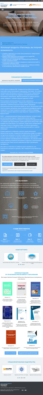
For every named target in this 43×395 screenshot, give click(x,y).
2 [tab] (20, 264)
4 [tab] (23, 264)
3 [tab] (22, 264)
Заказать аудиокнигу (8, 42)
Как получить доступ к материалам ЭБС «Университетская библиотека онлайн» (28, 353)
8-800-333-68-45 (21, 0)
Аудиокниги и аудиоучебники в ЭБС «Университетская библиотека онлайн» (17, 170)
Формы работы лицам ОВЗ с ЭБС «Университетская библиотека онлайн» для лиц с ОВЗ (9, 390)
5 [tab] (24, 377)
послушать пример (20, 164)
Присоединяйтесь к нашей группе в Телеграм (14, 44)
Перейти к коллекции (10, 352)
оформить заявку (7, 164)
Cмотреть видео (32, 164)
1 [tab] (18, 264)
